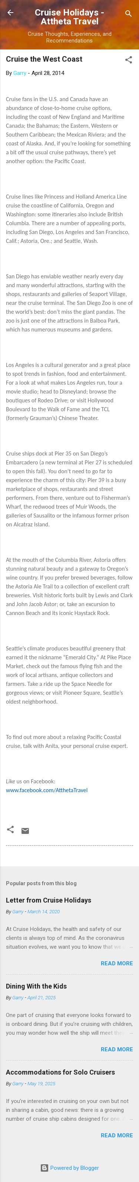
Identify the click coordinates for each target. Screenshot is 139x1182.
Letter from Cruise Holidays (48, 900)
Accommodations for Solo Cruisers (60, 1072)
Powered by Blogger (69, 1168)
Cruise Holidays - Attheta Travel (69, 17)
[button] (128, 61)
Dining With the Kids (36, 986)
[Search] (128, 15)
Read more (117, 963)
